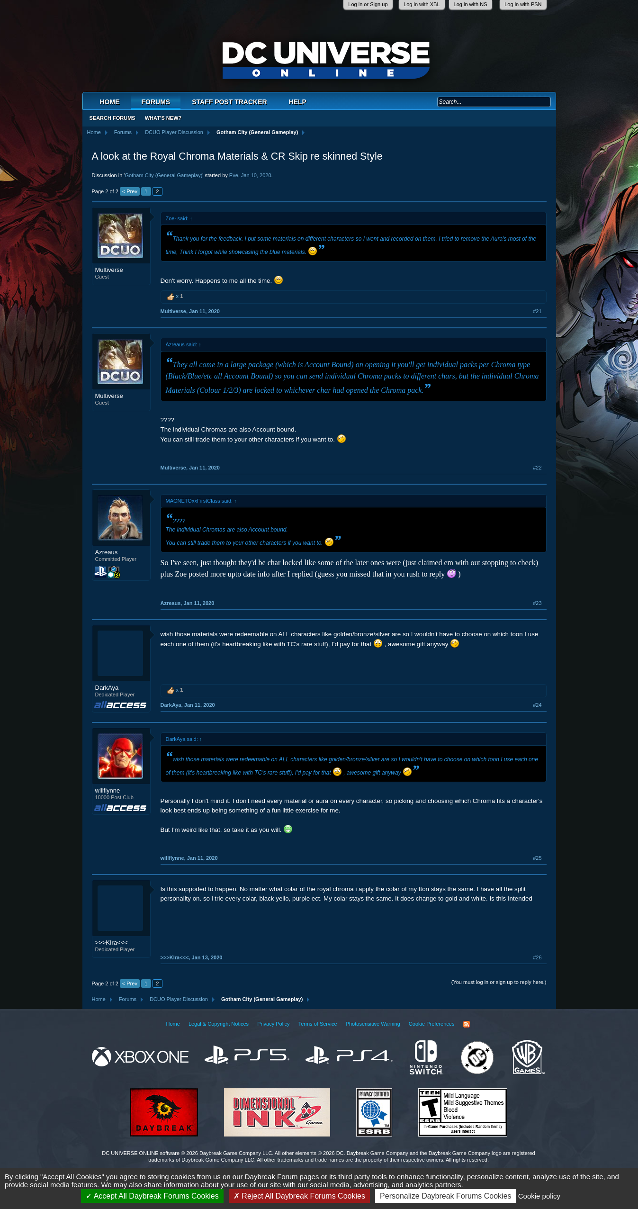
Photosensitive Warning (373, 1024)
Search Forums (112, 118)
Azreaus (106, 552)
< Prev (129, 191)
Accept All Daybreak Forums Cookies (152, 1196)
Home (110, 102)
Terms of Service (317, 1024)
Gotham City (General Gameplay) (163, 175)
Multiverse (109, 269)
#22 (537, 467)
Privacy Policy (273, 1024)
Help (297, 102)
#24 (537, 705)
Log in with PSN (522, 4)
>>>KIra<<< (111, 942)
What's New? (163, 118)
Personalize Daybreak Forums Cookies (445, 1196)
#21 (537, 311)
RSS (466, 1024)
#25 (537, 858)
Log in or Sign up (367, 4)
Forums (156, 102)
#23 (537, 603)
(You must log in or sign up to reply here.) (499, 982)
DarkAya (107, 687)
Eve (233, 175)
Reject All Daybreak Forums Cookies (299, 1196)
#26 (537, 957)
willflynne (107, 790)
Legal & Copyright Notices (219, 1024)
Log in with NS (470, 4)
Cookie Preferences (432, 1024)
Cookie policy (539, 1196)
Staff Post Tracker (229, 102)
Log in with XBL (422, 4)
